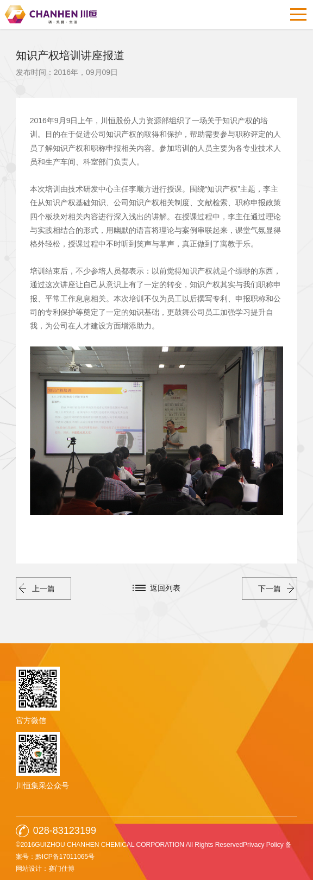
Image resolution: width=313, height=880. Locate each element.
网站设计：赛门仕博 (45, 868)
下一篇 (276, 588)
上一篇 (37, 588)
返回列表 (165, 588)
